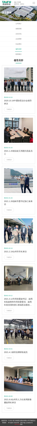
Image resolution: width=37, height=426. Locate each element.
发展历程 (19, 29)
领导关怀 (19, 49)
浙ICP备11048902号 (26, 422)
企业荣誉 (19, 39)
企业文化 (19, 34)
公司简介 (19, 23)
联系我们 (19, 54)
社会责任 (19, 44)
